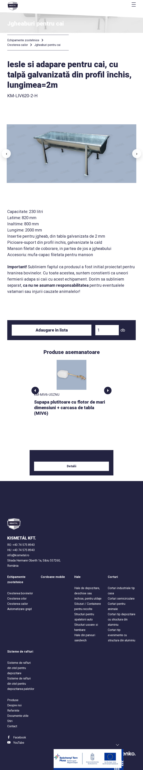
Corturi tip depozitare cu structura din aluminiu (121, 619)
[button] (35, 390)
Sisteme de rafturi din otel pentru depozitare (19, 668)
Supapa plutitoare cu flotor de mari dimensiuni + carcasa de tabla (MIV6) (69, 407)
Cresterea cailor (17, 45)
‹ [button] (6, 153)
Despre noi (14, 705)
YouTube (18, 742)
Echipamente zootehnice (23, 40)
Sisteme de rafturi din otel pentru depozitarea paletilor (20, 684)
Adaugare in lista (52, 330)
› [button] (136, 153)
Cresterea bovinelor (20, 593)
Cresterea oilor (17, 598)
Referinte (13, 710)
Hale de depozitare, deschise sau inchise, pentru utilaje (87, 593)
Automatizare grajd (19, 609)
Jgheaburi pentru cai (47, 45)
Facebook (19, 737)
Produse (12, 700)
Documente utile (17, 716)
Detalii (71, 466)
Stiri (9, 721)
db (122, 330)
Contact (12, 726)
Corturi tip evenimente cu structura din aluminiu (121, 635)
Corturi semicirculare (121, 598)
